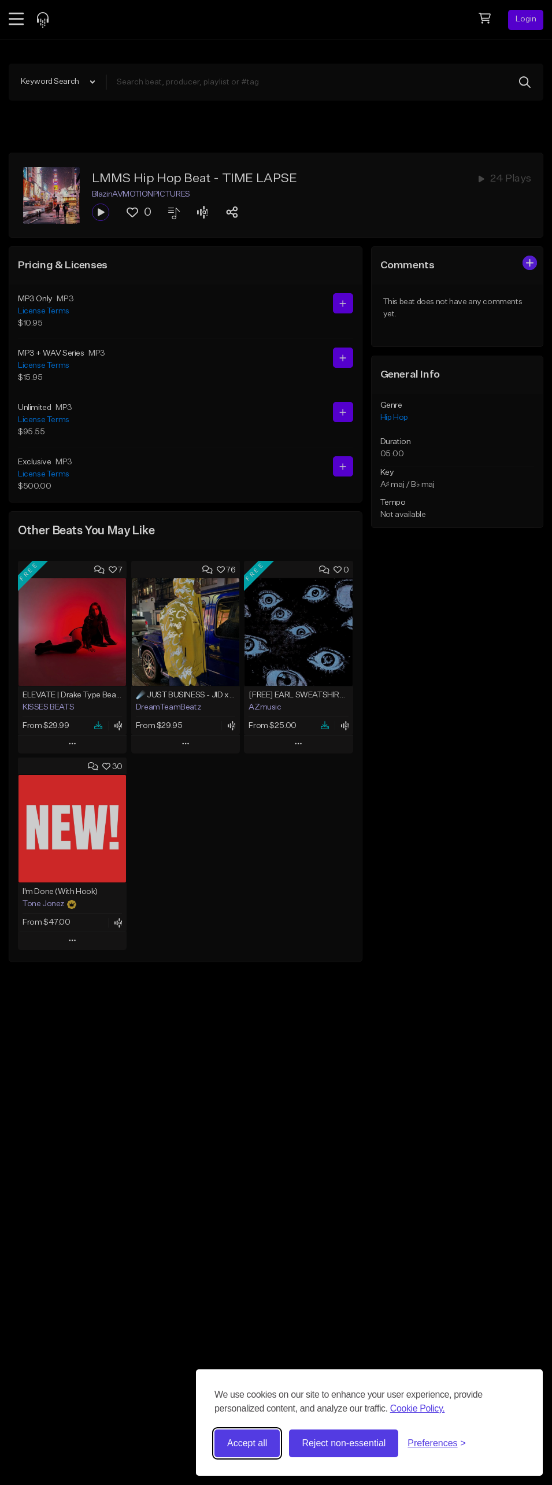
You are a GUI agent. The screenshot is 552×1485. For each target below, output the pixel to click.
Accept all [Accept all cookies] (247, 1443)
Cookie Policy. (417, 1408)
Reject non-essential (344, 1443)
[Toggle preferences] (436, 1443)
